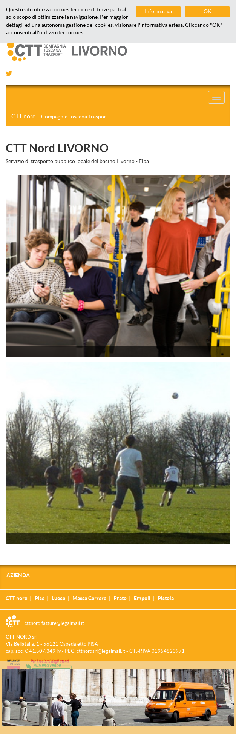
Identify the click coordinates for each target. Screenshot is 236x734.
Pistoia (166, 598)
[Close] (232, 673)
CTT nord (60, 116)
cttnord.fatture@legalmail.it (54, 623)
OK (207, 11)
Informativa (158, 11)
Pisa (39, 598)
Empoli (142, 598)
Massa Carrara (89, 598)
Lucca (58, 598)
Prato (120, 598)
